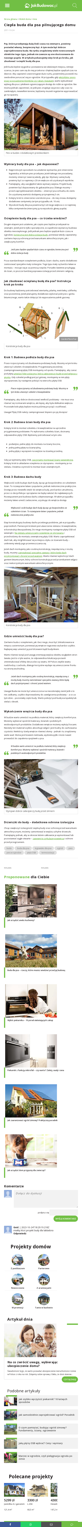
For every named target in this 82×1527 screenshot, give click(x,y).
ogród (60, 848)
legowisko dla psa (43, 848)
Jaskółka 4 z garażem (14, 1504)
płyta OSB (31, 852)
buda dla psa (23, 848)
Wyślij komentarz (65, 1218)
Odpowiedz (19, 1233)
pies (70, 848)
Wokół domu (25, 19)
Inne (35, 19)
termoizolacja (48, 852)
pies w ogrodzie (14, 852)
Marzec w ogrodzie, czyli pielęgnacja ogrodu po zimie (45, 1457)
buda (9, 848)
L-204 (29, 1504)
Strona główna (10, 19)
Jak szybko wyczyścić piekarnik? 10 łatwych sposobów (43, 1401)
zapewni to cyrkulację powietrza (48, 838)
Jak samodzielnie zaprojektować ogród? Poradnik (47, 1414)
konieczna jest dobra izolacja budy (31, 234)
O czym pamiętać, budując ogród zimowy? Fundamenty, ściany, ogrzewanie (43, 1429)
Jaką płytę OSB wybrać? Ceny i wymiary (41, 1443)
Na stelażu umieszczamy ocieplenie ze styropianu (39, 532)
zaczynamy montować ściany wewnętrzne (52, 459)
